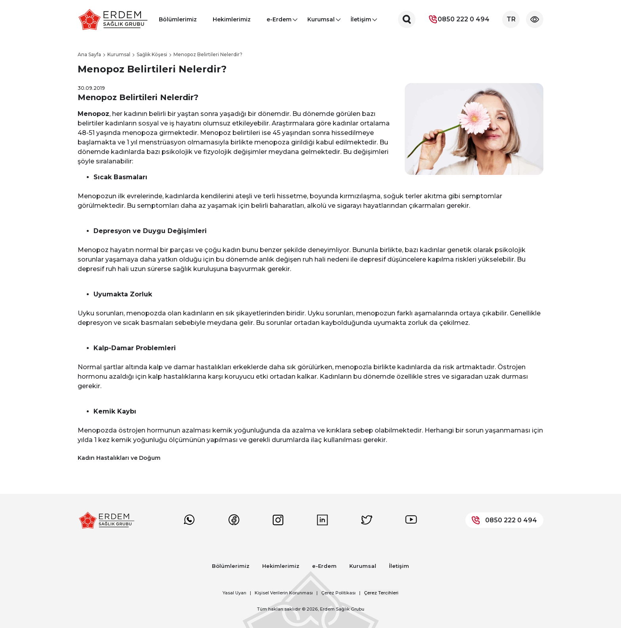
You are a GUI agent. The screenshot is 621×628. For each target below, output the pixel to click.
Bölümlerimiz (178, 19)
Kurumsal (321, 22)
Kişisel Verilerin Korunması (284, 593)
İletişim (361, 22)
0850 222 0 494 (459, 19)
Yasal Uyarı (234, 593)
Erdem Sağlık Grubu (342, 609)
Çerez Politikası (338, 593)
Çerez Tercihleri (381, 593)
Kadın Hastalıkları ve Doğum (119, 457)
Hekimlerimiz (232, 19)
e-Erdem (279, 22)
